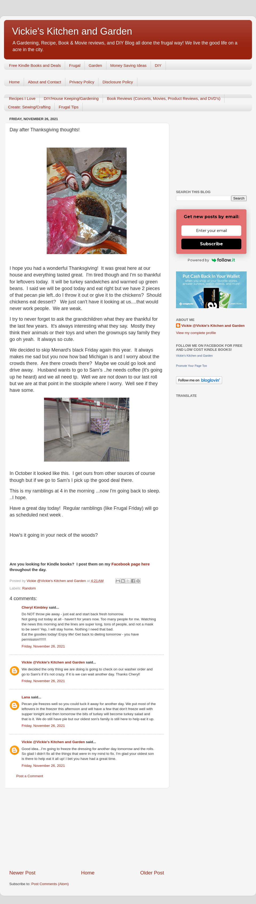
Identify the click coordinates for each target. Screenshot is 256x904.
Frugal (75, 65)
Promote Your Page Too (191, 365)
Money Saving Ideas (128, 65)
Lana (26, 697)
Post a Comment (29, 776)
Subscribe (211, 243)
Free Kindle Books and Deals (35, 65)
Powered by (211, 260)
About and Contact (44, 82)
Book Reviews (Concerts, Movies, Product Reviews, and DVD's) (164, 98)
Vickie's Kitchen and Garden (72, 31)
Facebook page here (130, 564)
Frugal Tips (68, 107)
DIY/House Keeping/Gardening (71, 98)
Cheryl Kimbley (35, 607)
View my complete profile (196, 333)
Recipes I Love (22, 98)
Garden (95, 65)
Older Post (152, 873)
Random (29, 588)
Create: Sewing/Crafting (29, 107)
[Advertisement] (87, 829)
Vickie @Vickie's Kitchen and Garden (53, 662)
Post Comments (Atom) (50, 884)
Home (14, 82)
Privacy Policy (81, 82)
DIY (158, 65)
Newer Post (22, 873)
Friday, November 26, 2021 (43, 646)
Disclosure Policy (117, 82)
